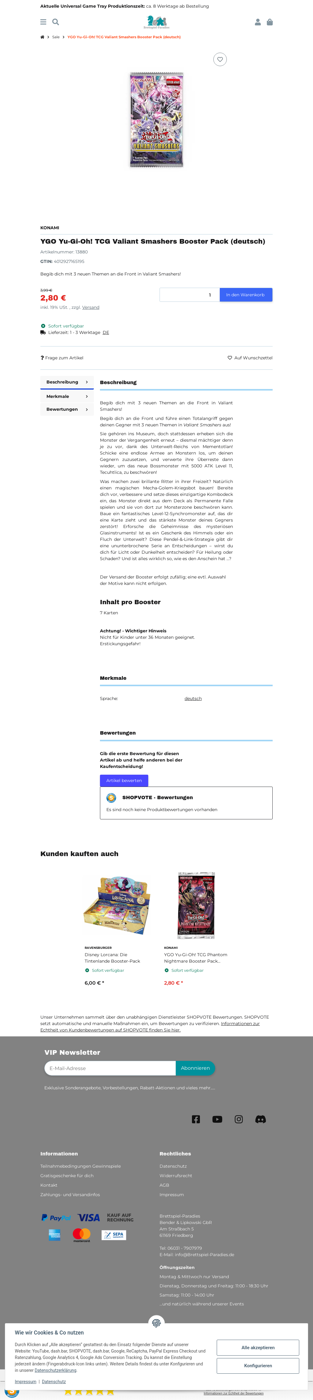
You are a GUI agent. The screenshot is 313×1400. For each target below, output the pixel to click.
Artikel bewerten (124, 780)
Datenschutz (54, 1381)
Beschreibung (67, 382)
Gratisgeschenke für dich (67, 1175)
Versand (90, 307)
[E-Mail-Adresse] (110, 1068)
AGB (164, 1185)
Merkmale (67, 396)
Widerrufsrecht (176, 1175)
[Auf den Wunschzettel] (220, 59)
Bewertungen (67, 409)
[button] (258, 22)
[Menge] (190, 295)
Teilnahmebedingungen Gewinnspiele (80, 1166)
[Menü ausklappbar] (43, 22)
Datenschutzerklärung (55, 1370)
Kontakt (48, 1185)
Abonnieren (195, 1068)
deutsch (193, 698)
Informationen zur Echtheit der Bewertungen (234, 1393)
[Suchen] (55, 22)
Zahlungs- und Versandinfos (70, 1194)
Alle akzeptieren (257, 1347)
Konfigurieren (258, 1365)
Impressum (25, 1381)
